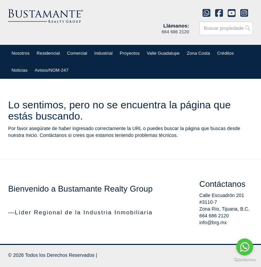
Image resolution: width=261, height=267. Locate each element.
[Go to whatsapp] (244, 246)
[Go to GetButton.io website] (245, 260)
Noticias (20, 70)
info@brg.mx (213, 222)
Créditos (225, 53)
